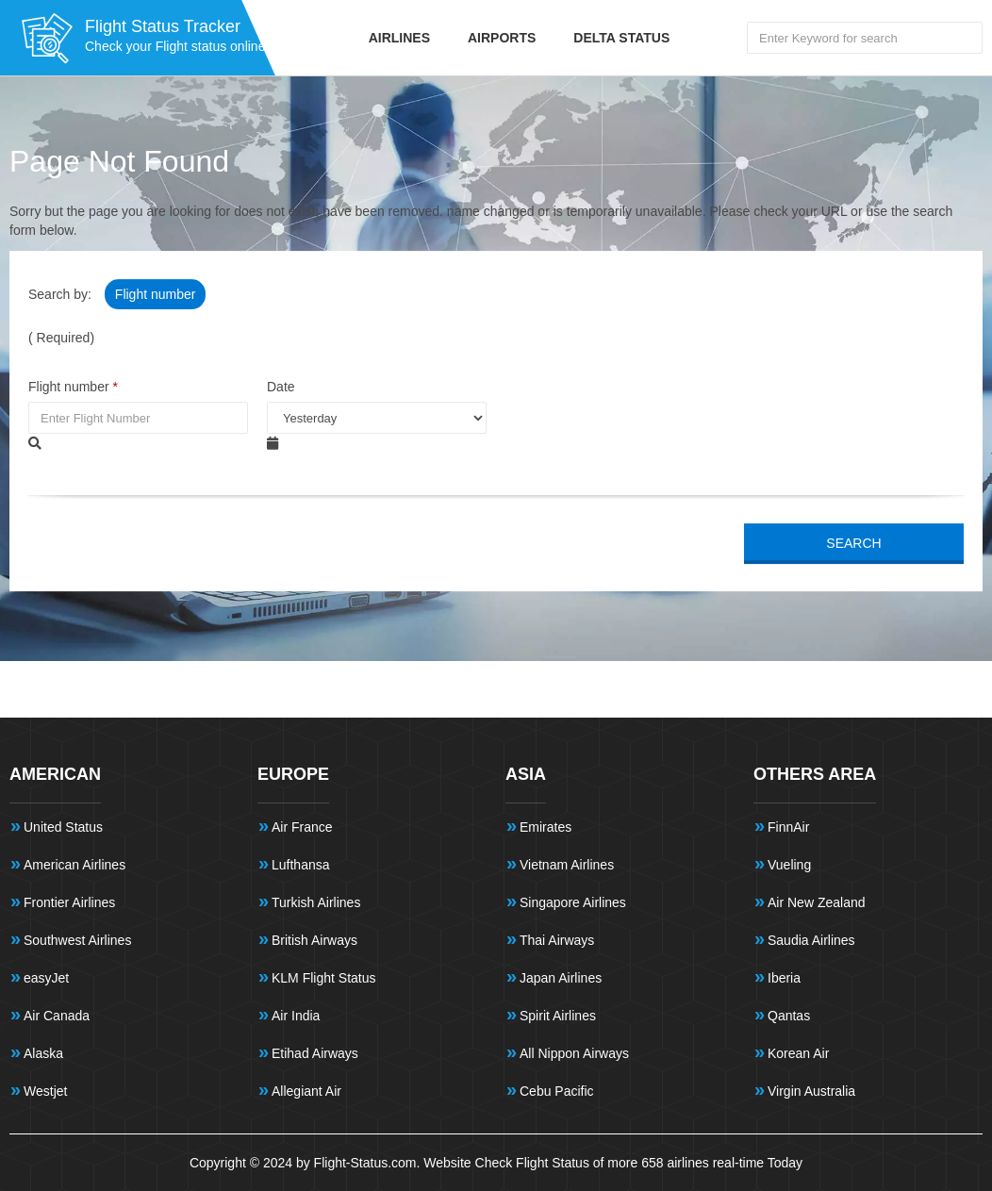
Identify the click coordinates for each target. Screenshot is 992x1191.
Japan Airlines (561, 977)
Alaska (43, 1053)
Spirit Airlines (558, 1015)
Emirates (545, 827)
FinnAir (788, 827)
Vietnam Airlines (567, 864)
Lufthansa (301, 864)
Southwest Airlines (77, 940)
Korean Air (798, 1053)
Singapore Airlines (573, 902)
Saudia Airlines (811, 940)
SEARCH (853, 543)
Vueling (789, 864)
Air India (296, 1015)
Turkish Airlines (316, 902)
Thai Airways (557, 940)
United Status (63, 827)
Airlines (399, 37)
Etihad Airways (315, 1053)
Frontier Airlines (69, 902)
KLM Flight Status (324, 977)
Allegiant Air (306, 1091)
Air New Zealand (817, 902)
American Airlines (74, 864)
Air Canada (57, 1015)
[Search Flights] (865, 38)
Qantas (789, 1015)
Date (281, 386)
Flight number (155, 294)
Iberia (784, 977)
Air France (302, 827)
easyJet (46, 977)
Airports (502, 37)
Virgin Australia (811, 1091)
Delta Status (621, 37)
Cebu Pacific (557, 1091)
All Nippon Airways (574, 1053)
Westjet (45, 1091)
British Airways (314, 940)
